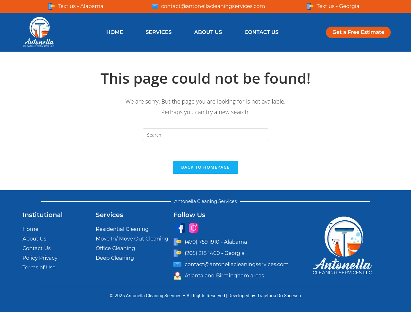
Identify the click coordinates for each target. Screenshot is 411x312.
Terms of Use (39, 268)
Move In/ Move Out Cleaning (132, 239)
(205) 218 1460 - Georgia (215, 253)
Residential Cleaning (122, 229)
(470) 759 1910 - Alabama (216, 242)
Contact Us (261, 32)
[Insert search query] (205, 134)
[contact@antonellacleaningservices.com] (155, 6)
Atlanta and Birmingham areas (224, 276)
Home (114, 32)
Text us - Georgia (338, 6)
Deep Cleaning (115, 258)
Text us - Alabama (80, 6)
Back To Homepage (205, 167)
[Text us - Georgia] (310, 6)
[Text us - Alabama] (51, 6)
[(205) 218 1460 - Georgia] (177, 253)
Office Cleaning (115, 248)
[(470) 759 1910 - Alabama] (177, 242)
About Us (208, 32)
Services (158, 32)
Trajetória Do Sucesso (279, 295)
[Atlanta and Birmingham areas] (177, 276)
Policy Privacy (39, 258)
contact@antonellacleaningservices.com (213, 6)
